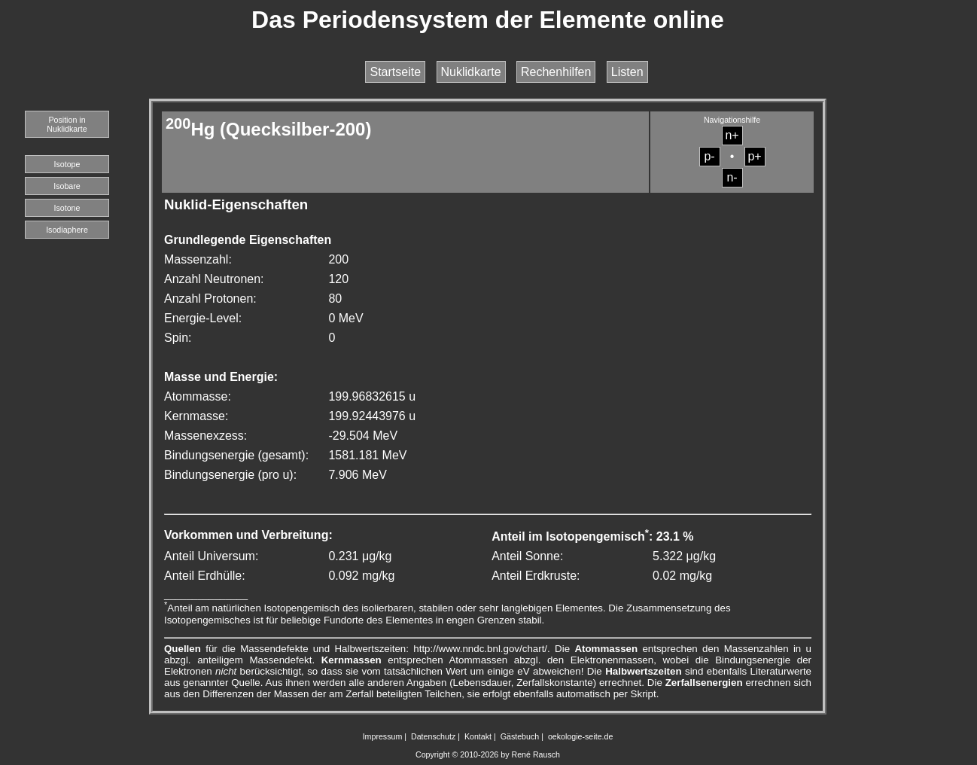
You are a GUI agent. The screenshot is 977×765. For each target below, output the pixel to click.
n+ (731, 135)
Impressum (383, 736)
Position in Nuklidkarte (67, 124)
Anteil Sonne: (527, 556)
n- (731, 177)
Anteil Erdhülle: (204, 575)
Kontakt (478, 736)
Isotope (67, 164)
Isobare (67, 185)
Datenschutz (433, 736)
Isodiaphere (67, 229)
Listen (627, 72)
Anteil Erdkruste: (536, 575)
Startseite (395, 72)
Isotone (67, 207)
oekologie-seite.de (580, 736)
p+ (754, 156)
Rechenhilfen (556, 72)
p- (709, 156)
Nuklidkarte (471, 72)
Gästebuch (520, 736)
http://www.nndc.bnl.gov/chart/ (480, 648)
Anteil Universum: (211, 556)
